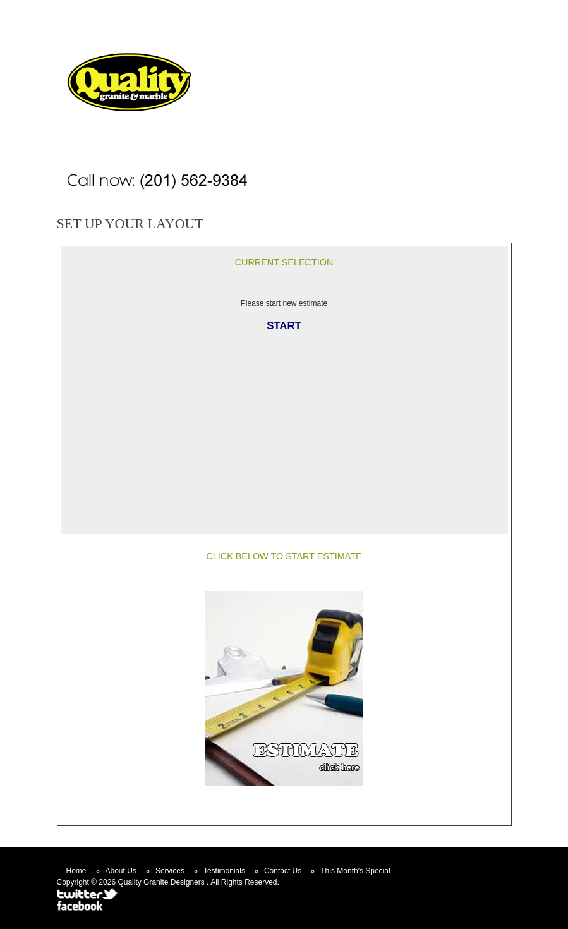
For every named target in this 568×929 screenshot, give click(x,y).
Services (169, 870)
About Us (121, 870)
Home (323, 10)
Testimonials (224, 870)
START (284, 326)
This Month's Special (355, 870)
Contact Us (377, 10)
